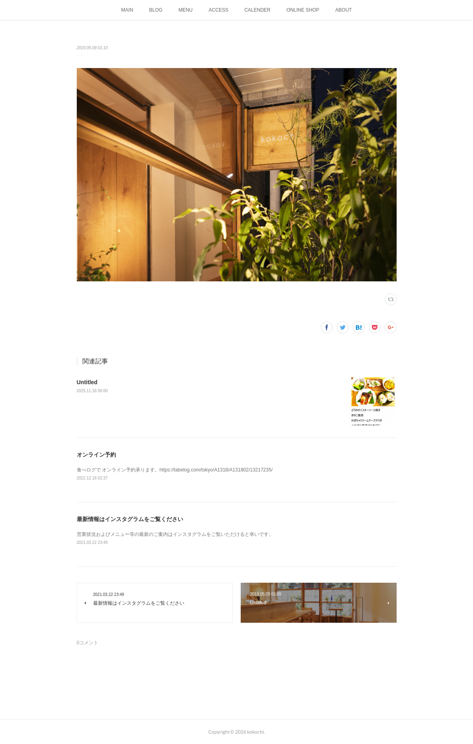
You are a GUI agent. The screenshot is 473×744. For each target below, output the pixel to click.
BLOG (155, 10)
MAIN (127, 10)
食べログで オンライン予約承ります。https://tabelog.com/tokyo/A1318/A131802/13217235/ (175, 470)
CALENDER (257, 10)
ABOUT (343, 10)
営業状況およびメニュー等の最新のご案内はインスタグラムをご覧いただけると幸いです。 (175, 534)
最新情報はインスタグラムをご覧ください (130, 519)
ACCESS (218, 10)
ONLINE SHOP (303, 10)
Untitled (87, 382)
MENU (185, 10)
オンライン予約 (96, 454)
